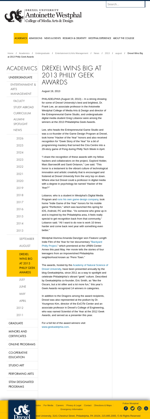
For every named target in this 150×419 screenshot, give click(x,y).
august (118, 53)
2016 (19, 209)
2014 (19, 223)
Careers (60, 405)
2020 (19, 181)
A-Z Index (36, 405)
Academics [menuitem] (21, 38)
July (22, 279)
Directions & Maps (103, 405)
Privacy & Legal (73, 405)
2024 (19, 152)
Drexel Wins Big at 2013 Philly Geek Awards (27, 263)
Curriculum (22, 113)
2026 (19, 138)
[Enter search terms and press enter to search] (127, 4)
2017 (19, 202)
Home (10, 53)
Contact (87, 405)
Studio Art (16, 365)
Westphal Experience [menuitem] (99, 38)
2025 (19, 145)
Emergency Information (72, 409)
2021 (19, 174)
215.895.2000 (109, 416)
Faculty (19, 101)
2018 (19, 195)
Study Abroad (23, 107)
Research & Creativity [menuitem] (74, 38)
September (26, 239)
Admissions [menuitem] (35, 38)
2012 (19, 308)
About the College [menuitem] (123, 38)
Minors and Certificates (18, 333)
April (22, 301)
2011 (19, 315)
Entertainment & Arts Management (71, 53)
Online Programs (22, 344)
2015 (19, 216)
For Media (48, 405)
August (24, 246)
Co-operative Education (18, 355)
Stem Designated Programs (21, 384)
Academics (24, 53)
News (96, 53)
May (22, 294)
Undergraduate (42, 53)
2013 (107, 53)
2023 (19, 159)
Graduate (16, 323)
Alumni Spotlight (20, 121)
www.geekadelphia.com (55, 326)
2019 (19, 188)
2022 (19, 166)
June (22, 286)
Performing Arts (21, 374)
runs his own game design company (77, 199)
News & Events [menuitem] (52, 38)
